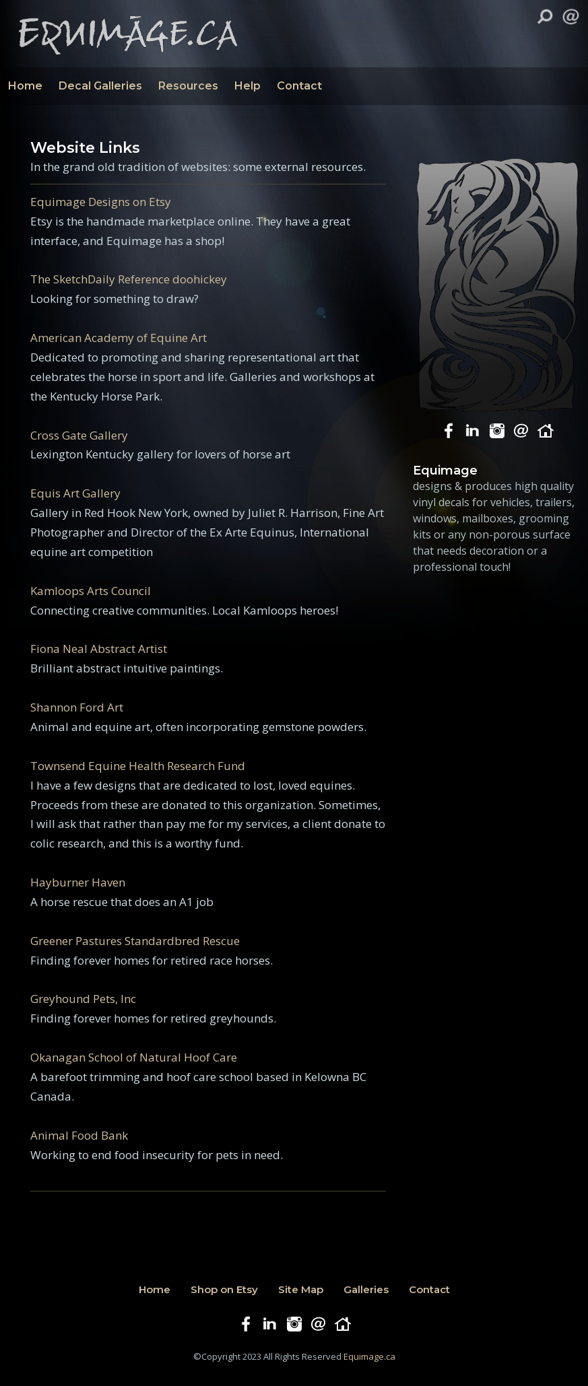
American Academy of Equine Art (118, 337)
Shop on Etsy (224, 1289)
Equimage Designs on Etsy (100, 201)
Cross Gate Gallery (79, 435)
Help (247, 85)
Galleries (366, 1289)
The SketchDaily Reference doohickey (128, 279)
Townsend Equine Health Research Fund (137, 765)
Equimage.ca (369, 1356)
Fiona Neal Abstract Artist (98, 648)
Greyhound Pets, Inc (83, 998)
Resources (188, 85)
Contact (299, 85)
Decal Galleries (100, 85)
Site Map (300, 1289)
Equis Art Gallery (75, 493)
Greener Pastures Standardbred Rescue (135, 940)
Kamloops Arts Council (90, 590)
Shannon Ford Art (76, 707)
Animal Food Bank (79, 1135)
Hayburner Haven (77, 882)
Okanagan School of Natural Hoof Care (133, 1057)
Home (25, 85)
